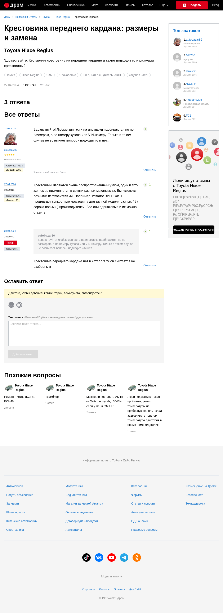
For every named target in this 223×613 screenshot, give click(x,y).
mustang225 (194, 99)
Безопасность (195, 495)
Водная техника (76, 495)
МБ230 (190, 55)
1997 (49, 75)
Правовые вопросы (144, 529)
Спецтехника (15, 529)
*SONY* (191, 83)
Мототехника (74, 486)
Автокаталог (74, 529)
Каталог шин (139, 486)
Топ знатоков (186, 30)
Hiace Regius (30, 75)
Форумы (136, 495)
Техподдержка (195, 503)
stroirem (191, 71)
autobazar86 (10, 150)
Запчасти (111, 5)
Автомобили (52, 5)
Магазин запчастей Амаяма (84, 503)
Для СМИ (135, 589)
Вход (215, 5)
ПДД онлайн (139, 521)
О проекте (88, 589)
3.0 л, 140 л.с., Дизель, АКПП (102, 75)
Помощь (104, 589)
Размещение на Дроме (201, 486)
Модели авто (111, 576)
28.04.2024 (10, 231)
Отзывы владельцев (79, 512)
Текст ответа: (50, 317)
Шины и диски (15, 512)
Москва (31, 5)
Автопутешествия (143, 512)
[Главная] (13, 5)
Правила (119, 589)
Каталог (147, 5)
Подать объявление (19, 495)
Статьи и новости (143, 503)
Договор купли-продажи (82, 521)
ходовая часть (138, 75)
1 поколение (67, 75)
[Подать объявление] (192, 5)
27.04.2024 (10, 128)
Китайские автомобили (21, 521)
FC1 (188, 115)
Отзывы (130, 5)
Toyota (10, 75)
